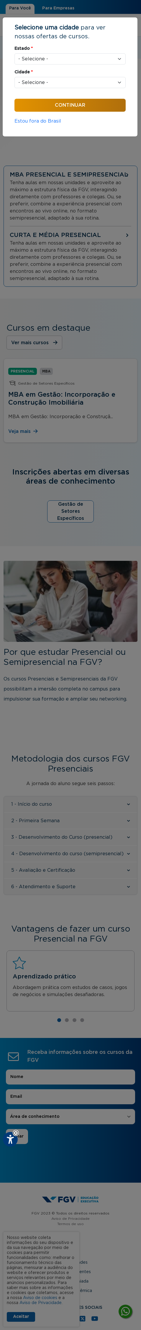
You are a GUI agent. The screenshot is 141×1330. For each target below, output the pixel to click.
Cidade (23, 72)
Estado (23, 49)
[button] (16, 1133)
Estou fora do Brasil (37, 121)
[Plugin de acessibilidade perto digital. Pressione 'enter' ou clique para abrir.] (10, 1139)
